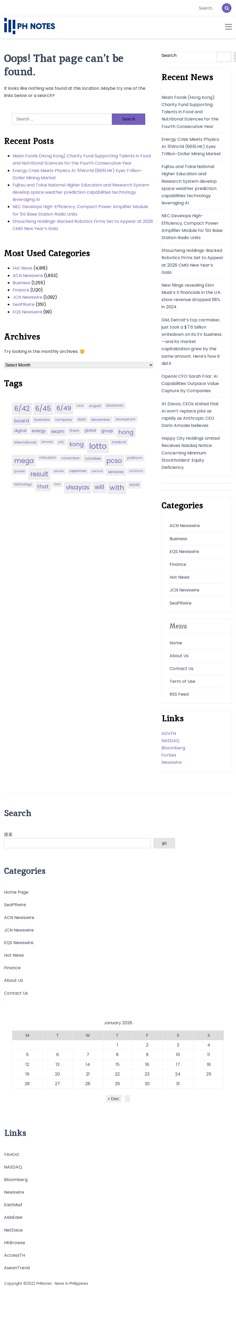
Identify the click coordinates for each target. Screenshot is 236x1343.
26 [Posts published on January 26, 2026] (27, 1084)
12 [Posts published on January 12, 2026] (27, 1064)
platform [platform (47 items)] (134, 458)
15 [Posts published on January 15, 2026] (117, 1064)
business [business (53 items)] (42, 419)
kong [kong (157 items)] (76, 444)
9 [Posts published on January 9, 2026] (147, 1055)
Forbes (169, 755)
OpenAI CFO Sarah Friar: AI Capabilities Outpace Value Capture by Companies (190, 383)
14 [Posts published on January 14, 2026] (88, 1064)
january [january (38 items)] (47, 442)
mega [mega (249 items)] (24, 460)
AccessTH (14, 1255)
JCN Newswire (27, 297)
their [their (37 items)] (57, 484)
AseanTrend (17, 1268)
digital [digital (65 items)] (20, 430)
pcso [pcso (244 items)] (114, 460)
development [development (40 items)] (125, 419)
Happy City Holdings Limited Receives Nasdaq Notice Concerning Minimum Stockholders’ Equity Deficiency (191, 452)
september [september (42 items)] (77, 471)
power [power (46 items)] (19, 471)
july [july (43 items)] (61, 442)
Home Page (16, 892)
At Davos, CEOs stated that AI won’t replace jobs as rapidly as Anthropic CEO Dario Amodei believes (190, 415)
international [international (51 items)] (25, 442)
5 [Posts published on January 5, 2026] (27, 1055)
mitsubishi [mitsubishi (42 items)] (47, 458)
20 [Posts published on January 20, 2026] (57, 1074)
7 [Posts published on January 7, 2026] (88, 1055)
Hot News (22, 268)
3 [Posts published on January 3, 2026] (178, 1045)
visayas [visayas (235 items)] (77, 487)
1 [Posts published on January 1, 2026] (117, 1045)
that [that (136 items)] (43, 486)
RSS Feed (179, 694)
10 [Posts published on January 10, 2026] (178, 1055)
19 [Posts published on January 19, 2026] (27, 1074)
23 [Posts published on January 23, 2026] (147, 1074)
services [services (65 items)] (116, 471)
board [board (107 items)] (21, 420)
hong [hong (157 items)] (126, 432)
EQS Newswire (27, 312)
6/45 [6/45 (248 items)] (43, 408)
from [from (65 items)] (74, 430)
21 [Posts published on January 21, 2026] (88, 1074)
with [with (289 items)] (117, 487)
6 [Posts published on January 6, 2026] (57, 1055)
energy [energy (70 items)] (39, 431)
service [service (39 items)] (97, 471)
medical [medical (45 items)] (119, 442)
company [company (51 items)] (63, 419)
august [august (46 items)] (95, 405)
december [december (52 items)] (100, 419)
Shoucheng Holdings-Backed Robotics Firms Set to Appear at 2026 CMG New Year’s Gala (83, 225)
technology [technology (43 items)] (23, 484)
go (164, 843)
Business (21, 283)
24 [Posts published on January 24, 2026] (178, 1074)
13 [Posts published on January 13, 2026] (57, 1064)
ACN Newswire (28, 276)
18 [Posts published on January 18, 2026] (209, 1064)
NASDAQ (170, 741)
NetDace (13, 1230)
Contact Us (181, 668)
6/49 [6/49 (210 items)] (63, 408)
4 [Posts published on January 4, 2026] (208, 1045)
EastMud (13, 1205)
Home (176, 643)
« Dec (113, 1099)
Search (169, 55)
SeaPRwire (24, 304)
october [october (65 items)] (93, 458)
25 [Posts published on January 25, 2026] (208, 1074)
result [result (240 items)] (39, 474)
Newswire (172, 762)
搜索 (8, 834)
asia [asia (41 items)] (80, 405)
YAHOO (11, 1154)
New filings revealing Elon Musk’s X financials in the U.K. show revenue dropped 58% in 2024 (191, 296)
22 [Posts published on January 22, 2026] (117, 1074)
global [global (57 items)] (90, 430)
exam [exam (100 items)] (57, 431)
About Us (179, 656)
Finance (21, 290)
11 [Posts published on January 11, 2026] (208, 1055)
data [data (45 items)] (81, 419)
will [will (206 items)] (99, 487)
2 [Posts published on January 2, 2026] (147, 1045)
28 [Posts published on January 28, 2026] (87, 1084)
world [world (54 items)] (134, 484)
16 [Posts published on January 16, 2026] (147, 1064)
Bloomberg (173, 748)
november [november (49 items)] (70, 458)
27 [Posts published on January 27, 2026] (57, 1084)
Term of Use (182, 681)
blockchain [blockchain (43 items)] (114, 405)
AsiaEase (13, 1217)
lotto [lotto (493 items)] (98, 446)
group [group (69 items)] (107, 431)
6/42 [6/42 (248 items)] (22, 408)
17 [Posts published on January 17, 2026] (178, 1064)
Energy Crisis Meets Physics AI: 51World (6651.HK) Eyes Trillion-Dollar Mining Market (78, 174)
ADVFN (169, 733)
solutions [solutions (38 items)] (136, 471)
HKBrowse (14, 1243)
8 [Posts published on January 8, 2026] (117, 1055)
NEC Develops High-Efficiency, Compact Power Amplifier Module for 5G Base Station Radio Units (80, 210)
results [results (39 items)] (59, 471)
